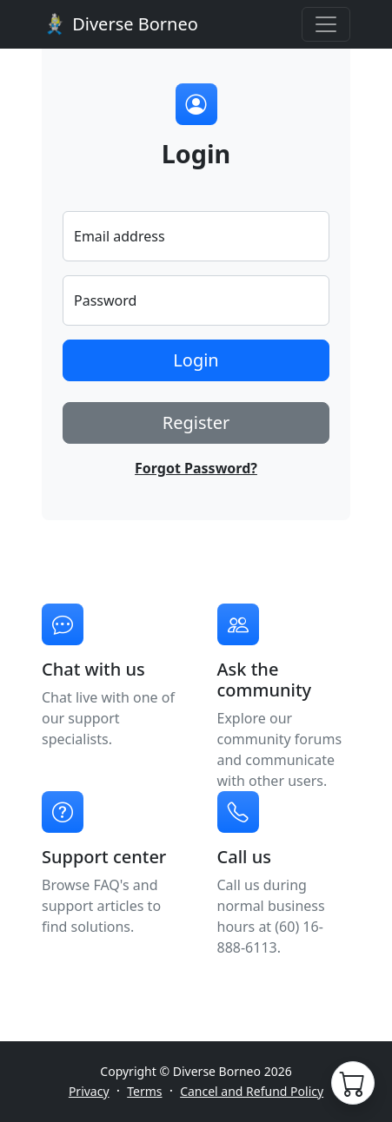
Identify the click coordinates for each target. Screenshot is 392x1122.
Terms (144, 1091)
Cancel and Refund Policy (251, 1091)
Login (195, 360)
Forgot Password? (196, 468)
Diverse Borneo (120, 24)
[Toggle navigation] (326, 24)
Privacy (89, 1091)
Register (196, 422)
